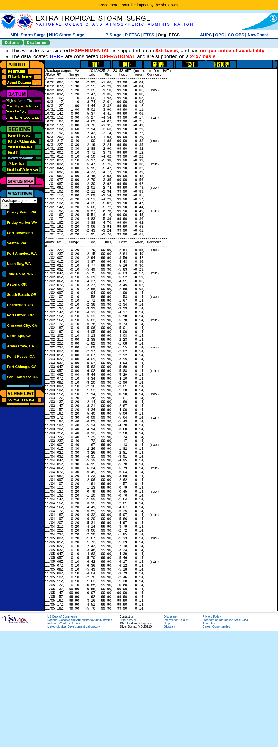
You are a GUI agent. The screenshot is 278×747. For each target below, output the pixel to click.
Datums (12, 42)
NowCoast (258, 34)
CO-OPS (236, 34)
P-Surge (113, 34)
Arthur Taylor (128, 736)
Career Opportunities (216, 742)
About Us (208, 739)
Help (167, 739)
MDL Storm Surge (28, 34)
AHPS (206, 34)
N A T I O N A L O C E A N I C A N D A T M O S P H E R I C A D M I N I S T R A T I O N (114, 24)
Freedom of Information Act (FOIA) (225, 736)
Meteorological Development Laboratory (73, 742)
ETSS (148, 34)
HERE (57, 56)
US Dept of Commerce (62, 732)
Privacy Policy (211, 732)
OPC (219, 34)
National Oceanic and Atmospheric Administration (79, 736)
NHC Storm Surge (67, 34)
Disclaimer (37, 42)
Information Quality (176, 736)
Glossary (169, 742)
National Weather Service (64, 739)
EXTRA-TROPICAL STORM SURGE (93, 18)
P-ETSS (132, 34)
